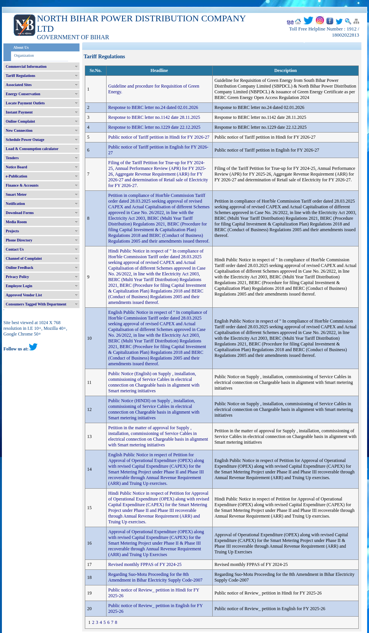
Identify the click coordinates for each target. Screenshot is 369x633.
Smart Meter (16, 194)
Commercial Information (26, 66)
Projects (12, 231)
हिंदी (290, 23)
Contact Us (15, 249)
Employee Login (19, 286)
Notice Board (16, 167)
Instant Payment (19, 112)
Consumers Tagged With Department (36, 304)
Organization (24, 55)
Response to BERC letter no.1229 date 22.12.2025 (154, 127)
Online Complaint (20, 121)
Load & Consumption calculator (32, 149)
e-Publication (16, 176)
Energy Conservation (23, 94)
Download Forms (20, 213)
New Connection (19, 130)
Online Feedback (19, 267)
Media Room (16, 222)
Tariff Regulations (20, 76)
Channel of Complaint (24, 258)
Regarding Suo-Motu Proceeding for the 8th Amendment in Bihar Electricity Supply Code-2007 (155, 577)
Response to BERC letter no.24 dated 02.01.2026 (153, 107)
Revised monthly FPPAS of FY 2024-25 (145, 564)
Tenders (12, 158)
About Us (21, 47)
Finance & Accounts (22, 185)
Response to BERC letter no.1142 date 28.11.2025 (154, 117)
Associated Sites (19, 85)
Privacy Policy (17, 277)
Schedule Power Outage (25, 139)
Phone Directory (19, 240)
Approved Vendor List (24, 295)
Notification (15, 203)
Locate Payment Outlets (25, 103)
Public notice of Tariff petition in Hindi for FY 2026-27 (159, 137)
